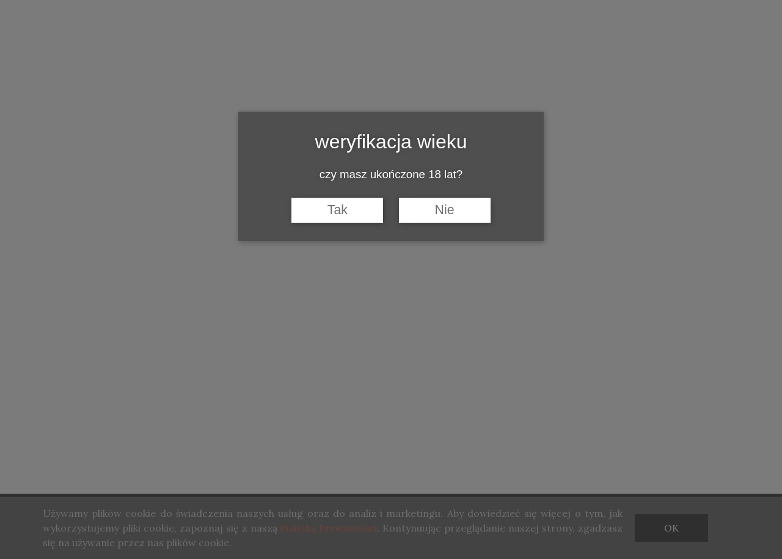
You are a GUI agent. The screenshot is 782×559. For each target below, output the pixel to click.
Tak (337, 210)
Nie (445, 210)
